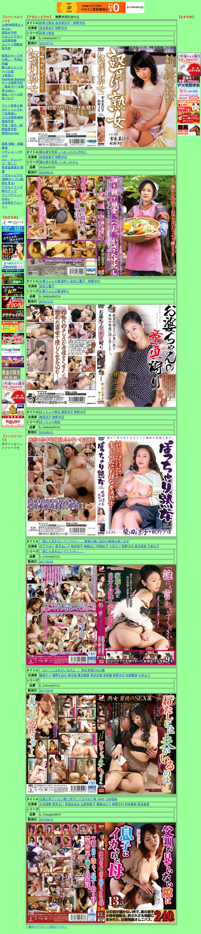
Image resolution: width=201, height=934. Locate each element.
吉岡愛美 (132, 675)
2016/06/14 (46, 819)
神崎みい (90, 546)
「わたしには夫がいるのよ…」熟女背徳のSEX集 (72, 670)
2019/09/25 (46, 432)
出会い (6, 198)
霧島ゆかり (103, 804)
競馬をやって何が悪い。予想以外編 (12, 59)
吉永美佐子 (46, 28)
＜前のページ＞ (35, 926)
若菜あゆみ (72, 804)
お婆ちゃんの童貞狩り (54, 291)
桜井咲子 (77, 546)
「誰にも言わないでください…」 (61, 551)
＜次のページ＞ (56, 926)
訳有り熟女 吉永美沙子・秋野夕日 (62, 23)
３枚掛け (8, 75)
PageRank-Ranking (13, 79)
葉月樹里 (141, 546)
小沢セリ (115, 546)
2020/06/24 (46, 172)
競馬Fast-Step (10, 133)
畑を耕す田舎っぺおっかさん (58, 162)
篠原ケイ (45, 675)
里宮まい (58, 804)
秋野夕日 (61, 28)
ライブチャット (12, 194)
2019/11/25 (46, 301)
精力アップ (9, 191)
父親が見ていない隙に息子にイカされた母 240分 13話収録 (78, 799)
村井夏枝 (131, 804)
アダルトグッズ (12, 187)
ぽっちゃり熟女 (49, 422)
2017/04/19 (46, 690)
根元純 (72, 675)
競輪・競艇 (15, 143)
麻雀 (5, 147)
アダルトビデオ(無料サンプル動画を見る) (13, 179)
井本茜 (107, 675)
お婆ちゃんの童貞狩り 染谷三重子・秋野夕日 (69, 281)
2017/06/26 (46, 561)
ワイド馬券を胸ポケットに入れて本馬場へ (12, 109)
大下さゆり (46, 546)
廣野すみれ (59, 675)
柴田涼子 (45, 417)
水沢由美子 (46, 157)
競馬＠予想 (9, 32)
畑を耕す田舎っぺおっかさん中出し (63, 152)
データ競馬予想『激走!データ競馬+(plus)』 (13, 86)
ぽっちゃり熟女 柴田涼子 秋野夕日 (62, 412)
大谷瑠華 (45, 804)
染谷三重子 (46, 286)
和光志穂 (96, 675)
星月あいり (62, 546)
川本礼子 (153, 546)
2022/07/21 (46, 43)
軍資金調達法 (11, 167)
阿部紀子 (102, 546)
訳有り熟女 (46, 33)
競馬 (5, 143)
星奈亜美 (144, 804)
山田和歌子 (88, 804)
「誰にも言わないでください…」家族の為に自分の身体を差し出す (84, 541)
